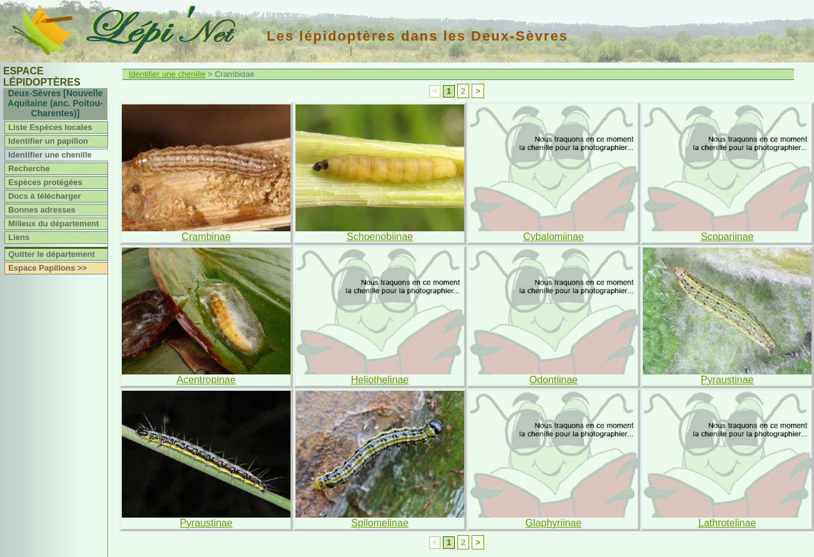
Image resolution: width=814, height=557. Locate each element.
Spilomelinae (380, 523)
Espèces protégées (45, 182)
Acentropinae (206, 379)
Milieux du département (53, 223)
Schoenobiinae (380, 236)
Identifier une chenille (50, 154)
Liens (18, 237)
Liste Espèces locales (50, 127)
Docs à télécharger (44, 196)
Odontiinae (553, 379)
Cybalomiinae (554, 236)
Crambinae (206, 236)
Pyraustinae (727, 379)
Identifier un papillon (48, 141)
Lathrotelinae (727, 523)
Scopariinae (727, 236)
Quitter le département (51, 254)
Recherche (28, 168)
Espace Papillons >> (47, 268)
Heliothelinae (380, 379)
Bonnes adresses (42, 209)
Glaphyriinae (553, 523)
